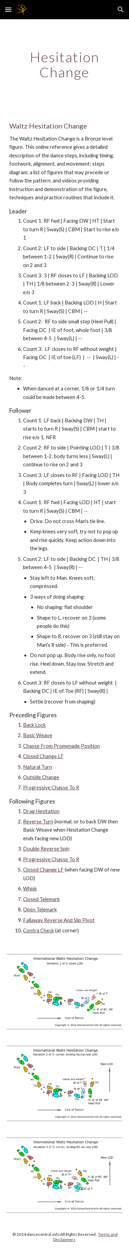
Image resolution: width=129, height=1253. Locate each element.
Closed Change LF (43, 756)
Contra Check (38, 930)
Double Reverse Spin (46, 849)
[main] (65, 64)
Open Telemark (40, 909)
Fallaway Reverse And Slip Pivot (59, 920)
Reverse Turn (38, 821)
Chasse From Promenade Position (61, 746)
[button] (8, 9)
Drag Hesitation (41, 811)
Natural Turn (37, 767)
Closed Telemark (41, 899)
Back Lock (34, 725)
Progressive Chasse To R (51, 787)
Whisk (30, 888)
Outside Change (41, 777)
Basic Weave (37, 735)
